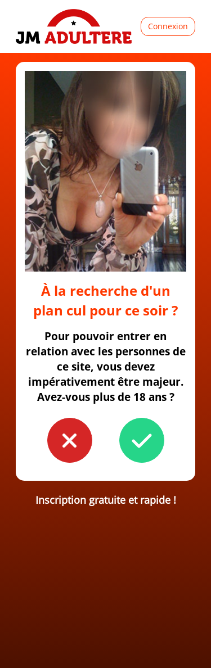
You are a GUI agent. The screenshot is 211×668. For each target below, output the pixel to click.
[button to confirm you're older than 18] (141, 440)
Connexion (168, 26)
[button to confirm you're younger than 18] (69, 440)
